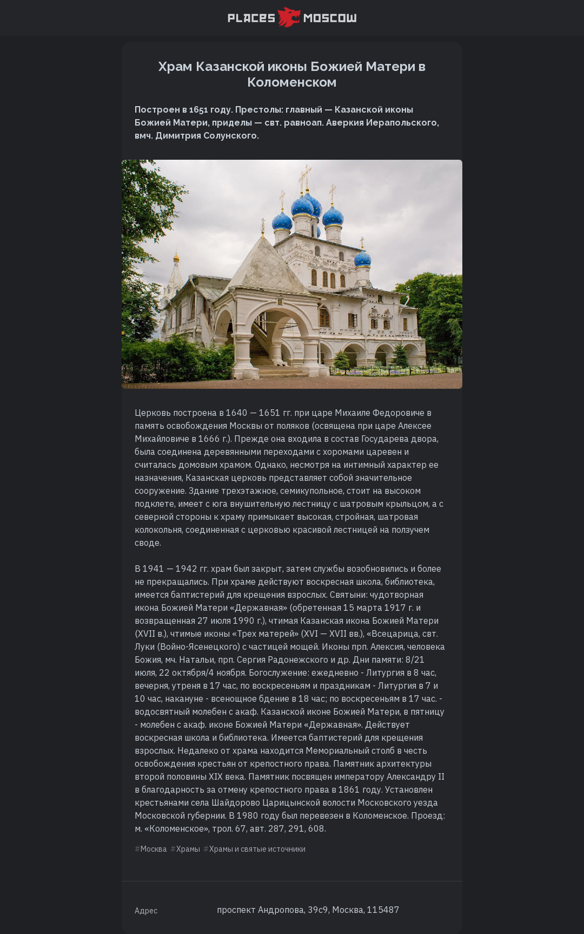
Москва (154, 849)
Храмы (188, 849)
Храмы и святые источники (257, 849)
